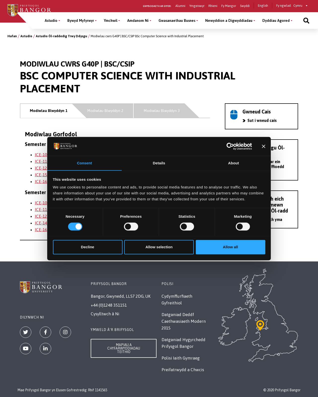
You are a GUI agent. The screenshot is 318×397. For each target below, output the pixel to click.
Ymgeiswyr (196, 6)
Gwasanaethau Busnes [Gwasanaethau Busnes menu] (177, 20)
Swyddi (245, 6)
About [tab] (233, 163)
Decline (87, 247)
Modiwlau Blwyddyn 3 (162, 110)
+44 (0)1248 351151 (109, 305)
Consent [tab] (84, 163)
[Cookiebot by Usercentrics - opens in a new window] (230, 146)
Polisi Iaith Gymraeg (180, 358)
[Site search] (306, 20)
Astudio (26, 36)
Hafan (12, 36)
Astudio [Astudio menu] (51, 20)
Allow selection (158, 247)
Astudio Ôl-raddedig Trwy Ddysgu (61, 36)
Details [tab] (159, 163)
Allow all (230, 247)
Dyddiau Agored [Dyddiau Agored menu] (276, 20)
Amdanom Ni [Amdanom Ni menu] (138, 20)
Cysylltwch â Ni (105, 313)
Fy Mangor (228, 6)
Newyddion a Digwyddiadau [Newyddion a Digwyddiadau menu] (228, 20)
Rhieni (212, 6)
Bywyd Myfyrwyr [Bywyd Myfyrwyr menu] (80, 20)
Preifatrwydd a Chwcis (182, 369)
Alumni (180, 6)
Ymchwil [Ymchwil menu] (110, 20)
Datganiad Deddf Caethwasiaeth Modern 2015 (183, 321)
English (263, 5)
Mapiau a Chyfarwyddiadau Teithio (123, 348)
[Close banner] (263, 146)
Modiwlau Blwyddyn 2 (105, 110)
